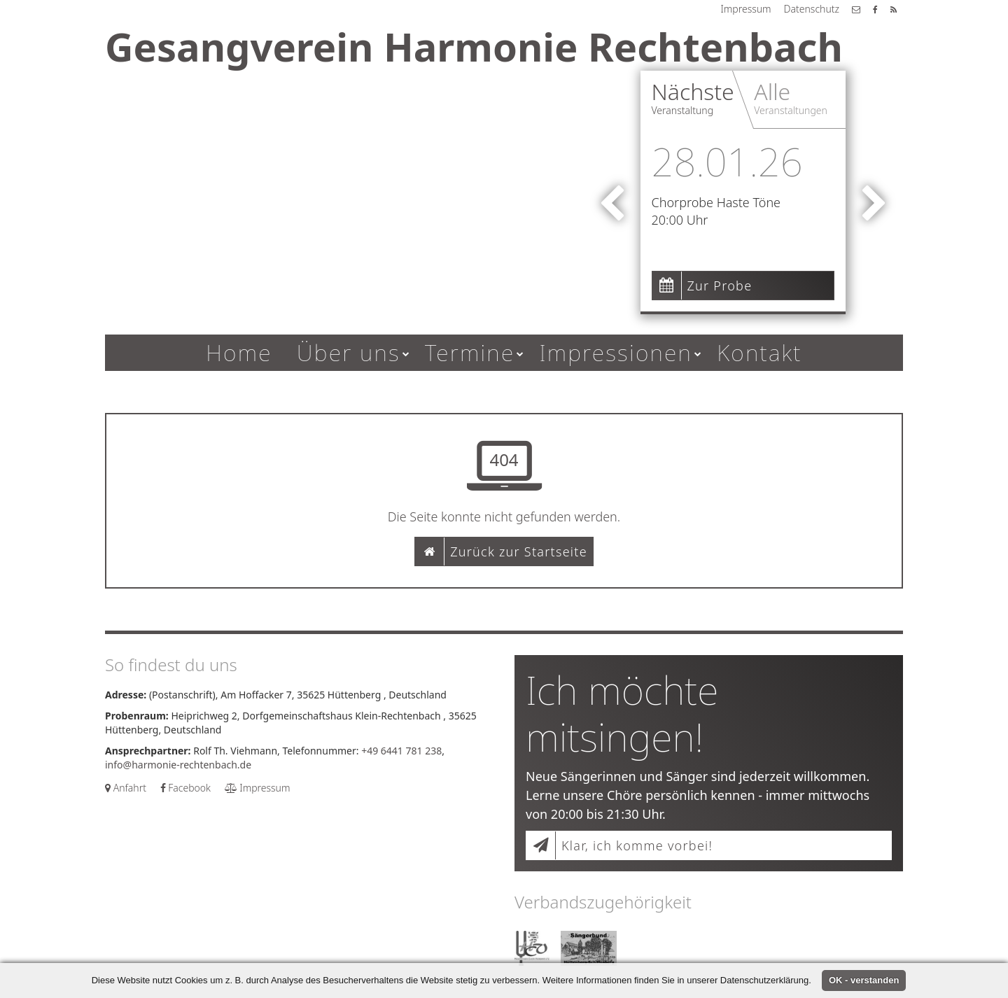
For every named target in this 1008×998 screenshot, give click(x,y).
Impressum (745, 8)
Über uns (348, 352)
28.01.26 (727, 161)
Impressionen (615, 352)
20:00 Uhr (680, 219)
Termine (469, 352)
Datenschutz (811, 8)
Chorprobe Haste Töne (716, 202)
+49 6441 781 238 (401, 750)
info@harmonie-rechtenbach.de (178, 764)
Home (239, 352)
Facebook (185, 787)
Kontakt (759, 352)
